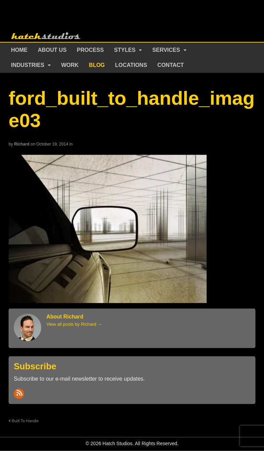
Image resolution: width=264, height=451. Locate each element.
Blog (97, 65)
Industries (27, 65)
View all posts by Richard (74, 324)
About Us (52, 50)
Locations (131, 65)
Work (70, 65)
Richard (22, 144)
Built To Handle (24, 420)
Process (90, 50)
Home (19, 50)
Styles (124, 50)
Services (166, 50)
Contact (170, 65)
